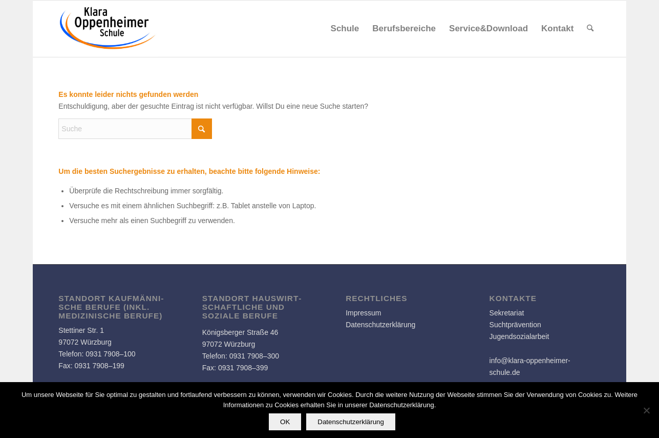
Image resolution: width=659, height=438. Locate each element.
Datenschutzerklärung (380, 325)
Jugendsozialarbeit (519, 336)
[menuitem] (345, 29)
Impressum (363, 313)
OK (285, 422)
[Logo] (108, 29)
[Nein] (646, 410)
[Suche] (590, 29)
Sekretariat (507, 313)
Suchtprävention (515, 325)
